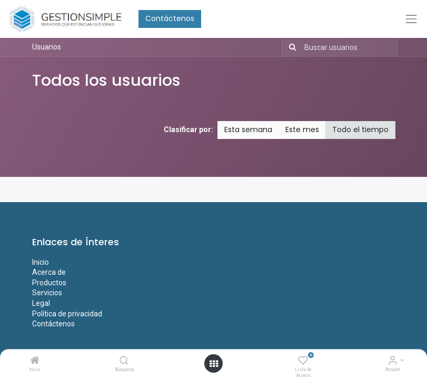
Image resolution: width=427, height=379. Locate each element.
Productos (49, 282)
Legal (41, 303)
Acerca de (49, 272)
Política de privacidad (67, 314)
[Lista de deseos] (303, 361)
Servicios (47, 292)
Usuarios (46, 47)
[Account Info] (393, 361)
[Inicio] (34, 361)
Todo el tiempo (360, 129)
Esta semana (248, 129)
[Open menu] (214, 363)
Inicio (40, 262)
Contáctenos (169, 18)
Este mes (302, 129)
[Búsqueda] (124, 361)
